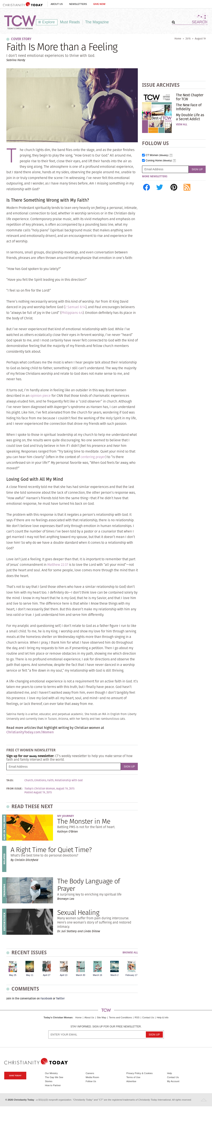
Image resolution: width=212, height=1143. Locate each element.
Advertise (131, 1081)
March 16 (97, 975)
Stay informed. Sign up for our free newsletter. (105, 1026)
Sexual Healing (78, 912)
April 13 (63, 975)
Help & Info (162, 1017)
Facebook (46, 998)
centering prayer (93, 456)
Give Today (15, 1075)
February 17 (131, 975)
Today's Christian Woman (57, 1017)
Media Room (92, 1077)
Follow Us (91, 1081)
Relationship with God (69, 780)
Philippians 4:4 (72, 312)
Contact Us (148, 1017)
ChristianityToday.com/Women (30, 732)
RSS (137, 1017)
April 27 (46, 975)
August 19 (200, 38)
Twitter (60, 998)
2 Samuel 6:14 (75, 307)
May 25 (12, 975)
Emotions (40, 780)
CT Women (157, 155)
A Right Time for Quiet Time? (51, 849)
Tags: (10, 780)
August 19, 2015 (65, 788)
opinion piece (40, 395)
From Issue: (14, 788)
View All (181, 124)
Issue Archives (161, 85)
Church (28, 780)
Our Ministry (51, 1073)
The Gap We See (54, 1077)
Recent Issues (29, 952)
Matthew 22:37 (57, 564)
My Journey (65, 815)
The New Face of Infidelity (189, 106)
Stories (48, 1081)
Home (177, 38)
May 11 (29, 975)
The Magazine (97, 22)
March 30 (80, 975)
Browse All (130, 952)
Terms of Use (133, 1077)
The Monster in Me (83, 821)
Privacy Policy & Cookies (139, 1073)
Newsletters (78, 4)
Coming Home (159, 160)
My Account (173, 1081)
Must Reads (70, 22)
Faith (50, 780)
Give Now (99, 4)
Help (169, 1073)
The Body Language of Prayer (88, 884)
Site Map (101, 1017)
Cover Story (21, 39)
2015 (188, 38)
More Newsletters (154, 176)
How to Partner (53, 1085)
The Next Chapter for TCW (189, 96)
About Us (57, 4)
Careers (90, 1073)
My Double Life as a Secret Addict (190, 116)
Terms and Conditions (120, 1017)
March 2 (114, 975)
